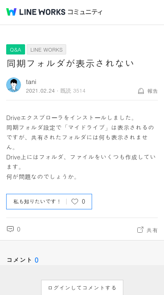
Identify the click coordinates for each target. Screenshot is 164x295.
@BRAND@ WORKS (35, 12)
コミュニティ (85, 12)
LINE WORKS (46, 49)
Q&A (15, 49)
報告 (152, 91)
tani (31, 81)
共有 (152, 230)
